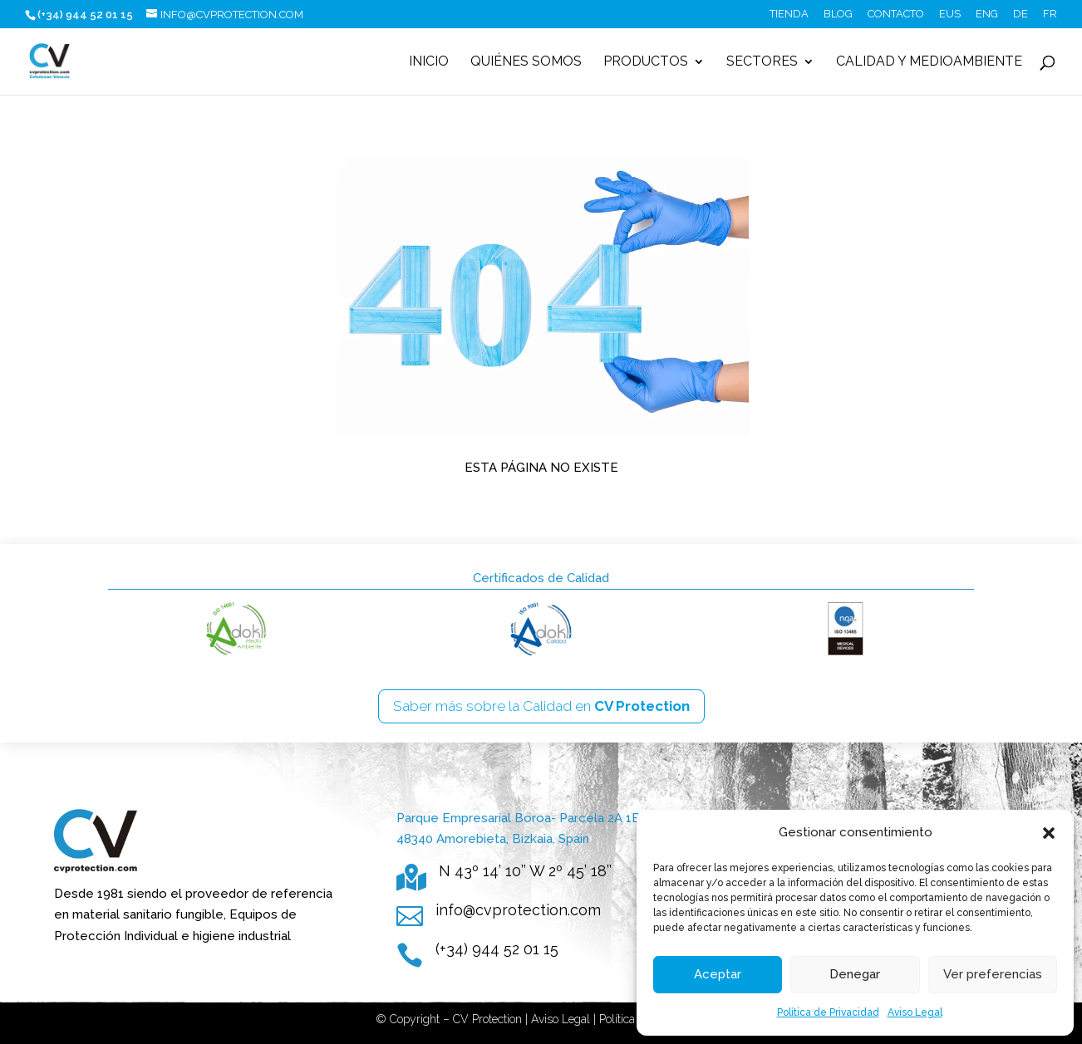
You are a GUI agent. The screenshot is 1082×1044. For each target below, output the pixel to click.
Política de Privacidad (828, 1012)
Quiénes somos (526, 62)
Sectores (762, 62)
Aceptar (717, 974)
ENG (987, 14)
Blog (838, 14)
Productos (645, 62)
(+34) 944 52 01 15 (496, 949)
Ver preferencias (992, 974)
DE (1020, 14)
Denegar (854, 974)
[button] (1048, 833)
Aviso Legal (915, 1012)
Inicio (429, 62)
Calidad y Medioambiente (929, 62)
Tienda (789, 14)
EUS (950, 14)
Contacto (896, 14)
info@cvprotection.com (518, 910)
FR (1050, 14)
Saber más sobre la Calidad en (541, 706)
